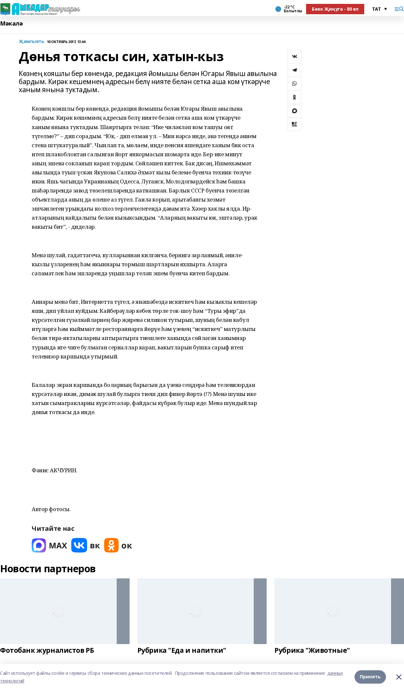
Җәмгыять (31, 41)
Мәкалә (11, 23)
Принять (370, 677)
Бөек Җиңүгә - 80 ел (335, 9)
